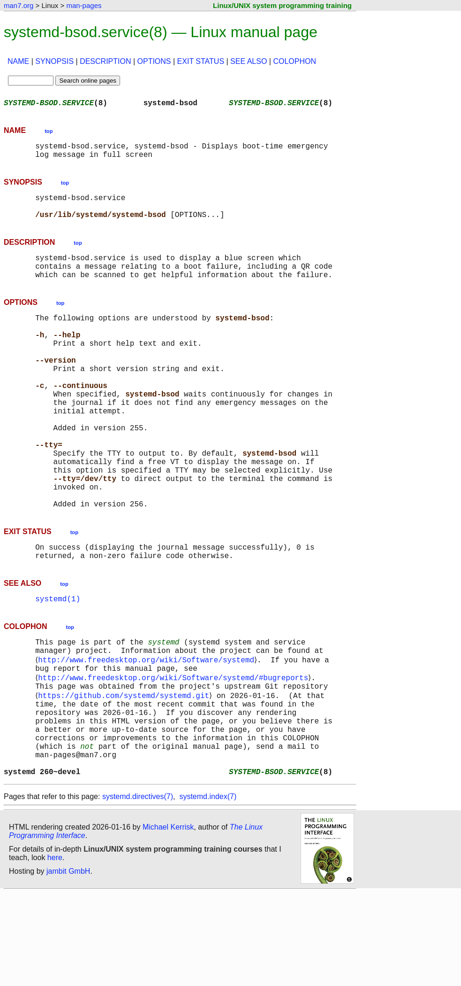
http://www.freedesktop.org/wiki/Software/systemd (148, 730)
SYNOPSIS (54, 61)
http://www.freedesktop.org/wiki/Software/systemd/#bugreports (175, 750)
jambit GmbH (68, 964)
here (54, 951)
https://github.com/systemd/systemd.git (125, 771)
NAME (18, 61)
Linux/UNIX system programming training (282, 5)
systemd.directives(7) (137, 889)
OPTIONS (154, 61)
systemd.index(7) (207, 889)
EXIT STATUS (200, 61)
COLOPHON (294, 61)
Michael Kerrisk (168, 920)
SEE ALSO (248, 61)
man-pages (83, 5)
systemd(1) (57, 664)
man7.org (18, 5)
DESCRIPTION (105, 61)
